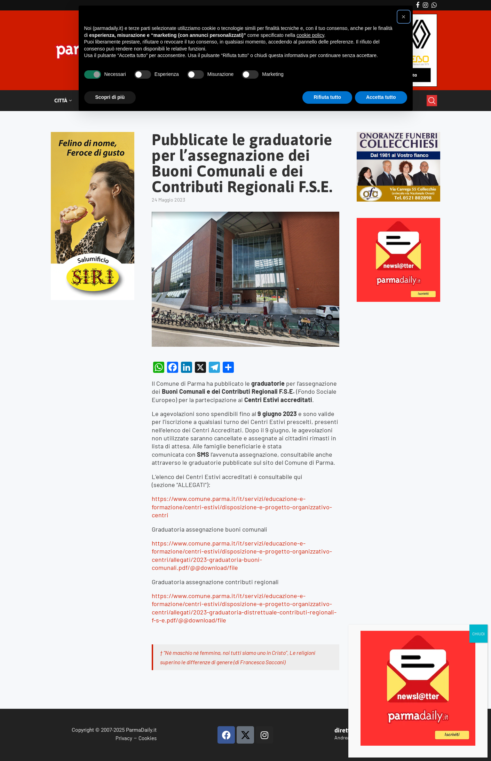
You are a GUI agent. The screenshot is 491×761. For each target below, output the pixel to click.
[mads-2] (399, 135)
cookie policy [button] (310, 35)
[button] (403, 16)
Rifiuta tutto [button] (327, 97)
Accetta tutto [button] (381, 97)
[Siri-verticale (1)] (93, 135)
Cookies (147, 738)
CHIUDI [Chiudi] (478, 633)
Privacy (124, 738)
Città (60, 100)
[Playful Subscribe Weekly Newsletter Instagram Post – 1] (399, 221)
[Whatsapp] (434, 5)
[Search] (432, 100)
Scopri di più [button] (110, 97)
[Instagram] (425, 5)
